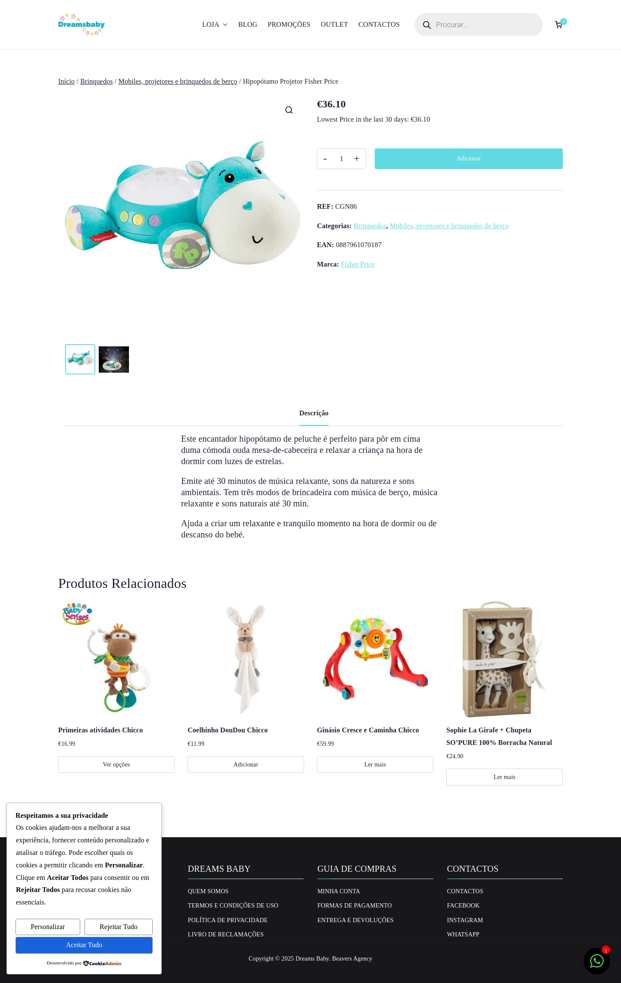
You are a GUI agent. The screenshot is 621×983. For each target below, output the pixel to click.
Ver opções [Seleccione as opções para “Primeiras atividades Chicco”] (116, 764)
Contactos (379, 24)
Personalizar (48, 926)
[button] (223, 25)
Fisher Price (358, 264)
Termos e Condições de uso (233, 905)
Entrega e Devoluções (355, 920)
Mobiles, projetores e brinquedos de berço (178, 81)
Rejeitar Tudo (119, 926)
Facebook (463, 905)
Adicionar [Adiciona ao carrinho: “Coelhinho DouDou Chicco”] (245, 764)
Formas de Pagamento (354, 905)
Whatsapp (463, 934)
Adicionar (469, 158)
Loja (215, 25)
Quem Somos (208, 891)
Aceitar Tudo (84, 944)
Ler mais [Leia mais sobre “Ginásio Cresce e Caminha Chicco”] (375, 764)
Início (66, 81)
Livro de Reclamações (226, 934)
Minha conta (338, 891)
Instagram (465, 920)
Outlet (334, 24)
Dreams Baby (312, 958)
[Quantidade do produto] (341, 158)
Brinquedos (96, 81)
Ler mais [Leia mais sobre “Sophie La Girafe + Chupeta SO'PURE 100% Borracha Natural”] (505, 777)
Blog (247, 24)
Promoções (289, 24)
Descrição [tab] (314, 413)
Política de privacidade (228, 920)
